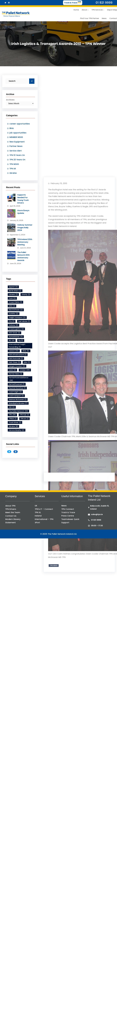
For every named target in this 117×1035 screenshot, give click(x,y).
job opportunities (17, 132)
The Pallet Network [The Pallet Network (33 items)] (18, 411)
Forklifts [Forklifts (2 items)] (13, 313)
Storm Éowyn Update (23, 211)
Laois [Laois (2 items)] (12, 370)
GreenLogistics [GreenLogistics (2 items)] (16, 329)
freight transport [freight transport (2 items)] (17, 317)
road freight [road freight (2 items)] (15, 391)
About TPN (10, 505)
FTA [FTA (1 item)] (11, 321)
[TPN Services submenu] (103, 9)
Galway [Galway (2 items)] (13, 325)
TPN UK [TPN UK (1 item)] (24, 418)
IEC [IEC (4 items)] (11, 340)
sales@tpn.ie (97, 514)
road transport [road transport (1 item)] (16, 395)
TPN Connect (67, 509)
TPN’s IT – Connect (44, 509)
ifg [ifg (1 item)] (20, 340)
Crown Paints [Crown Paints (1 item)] (15, 302)
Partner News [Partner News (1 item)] (15, 373)
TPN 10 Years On (17, 155)
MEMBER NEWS (16, 137)
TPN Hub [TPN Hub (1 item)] (24, 414)
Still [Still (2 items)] (12, 407)
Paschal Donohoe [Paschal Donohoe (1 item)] (17, 388)
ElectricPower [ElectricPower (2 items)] (16, 309)
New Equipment (17, 141)
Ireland (38, 515)
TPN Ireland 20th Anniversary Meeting (24, 242)
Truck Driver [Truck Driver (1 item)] (15, 422)
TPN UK (12, 168)
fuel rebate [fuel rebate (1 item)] (24, 321)
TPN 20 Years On (17, 159)
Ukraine (13, 173)
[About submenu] (88, 9)
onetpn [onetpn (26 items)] (25, 370)
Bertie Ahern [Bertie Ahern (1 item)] (15, 290)
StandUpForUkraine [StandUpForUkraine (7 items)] (18, 403)
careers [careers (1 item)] (13, 294)
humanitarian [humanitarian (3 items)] (16, 336)
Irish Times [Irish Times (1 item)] (14, 362)
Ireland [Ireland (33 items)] (14, 350)
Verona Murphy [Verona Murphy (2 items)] (16, 430)
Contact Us (10, 515)
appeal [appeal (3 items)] (13, 286)
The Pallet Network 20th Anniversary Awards (23, 256)
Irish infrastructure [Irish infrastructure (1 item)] (17, 354)
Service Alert (15, 150)
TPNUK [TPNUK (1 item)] (13, 418)
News (64, 505)
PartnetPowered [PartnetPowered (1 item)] (17, 384)
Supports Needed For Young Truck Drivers (23, 198)
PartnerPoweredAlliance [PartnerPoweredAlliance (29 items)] (18, 379)
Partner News (15, 146)
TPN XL (38, 512)
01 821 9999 (96, 520)
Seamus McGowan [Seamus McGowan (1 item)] (17, 399)
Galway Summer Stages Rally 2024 (24, 227)
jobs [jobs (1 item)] (27, 362)
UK (36, 505)
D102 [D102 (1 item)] (12, 306)
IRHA (11, 128)
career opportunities (19, 123)
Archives (10, 99)
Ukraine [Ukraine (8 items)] (13, 426)
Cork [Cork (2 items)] (12, 298)
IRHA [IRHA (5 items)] (26, 350)
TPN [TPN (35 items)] (12, 414)
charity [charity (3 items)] (26, 294)
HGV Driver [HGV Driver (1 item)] (14, 332)
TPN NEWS (14, 164)
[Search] (31, 81)
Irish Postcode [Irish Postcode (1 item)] (16, 358)
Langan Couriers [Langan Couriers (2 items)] (17, 366)
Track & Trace (68, 512)
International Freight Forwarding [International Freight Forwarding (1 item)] (17, 345)
